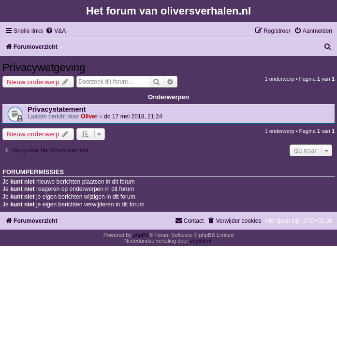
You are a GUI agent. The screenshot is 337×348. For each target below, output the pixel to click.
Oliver (89, 116)
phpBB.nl (200, 241)
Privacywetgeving (43, 67)
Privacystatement (57, 109)
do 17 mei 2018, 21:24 (133, 116)
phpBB (141, 235)
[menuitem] (55, 31)
